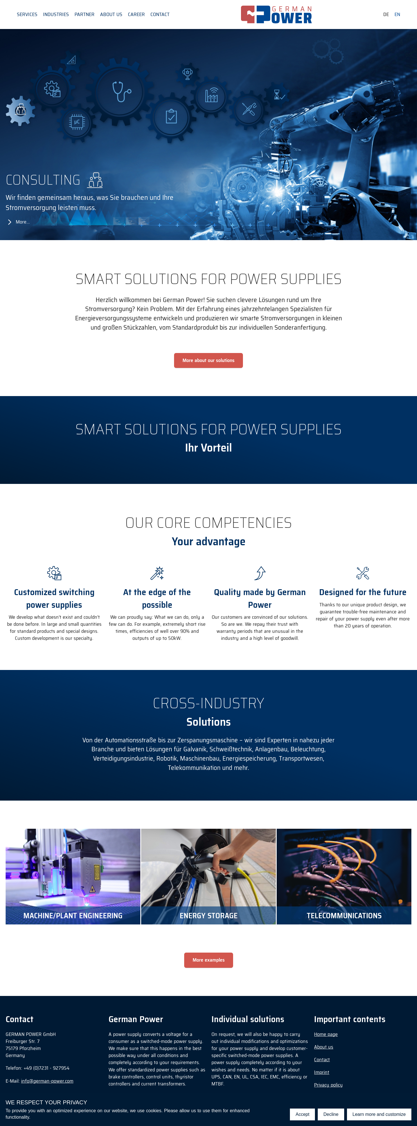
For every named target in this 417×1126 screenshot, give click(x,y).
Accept (302, 1114)
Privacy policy (328, 1085)
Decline (330, 1114)
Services (27, 14)
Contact (160, 14)
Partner (84, 14)
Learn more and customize (379, 1114)
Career (136, 14)
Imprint (321, 1072)
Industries (56, 14)
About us (111, 14)
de (386, 14)
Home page (326, 1034)
